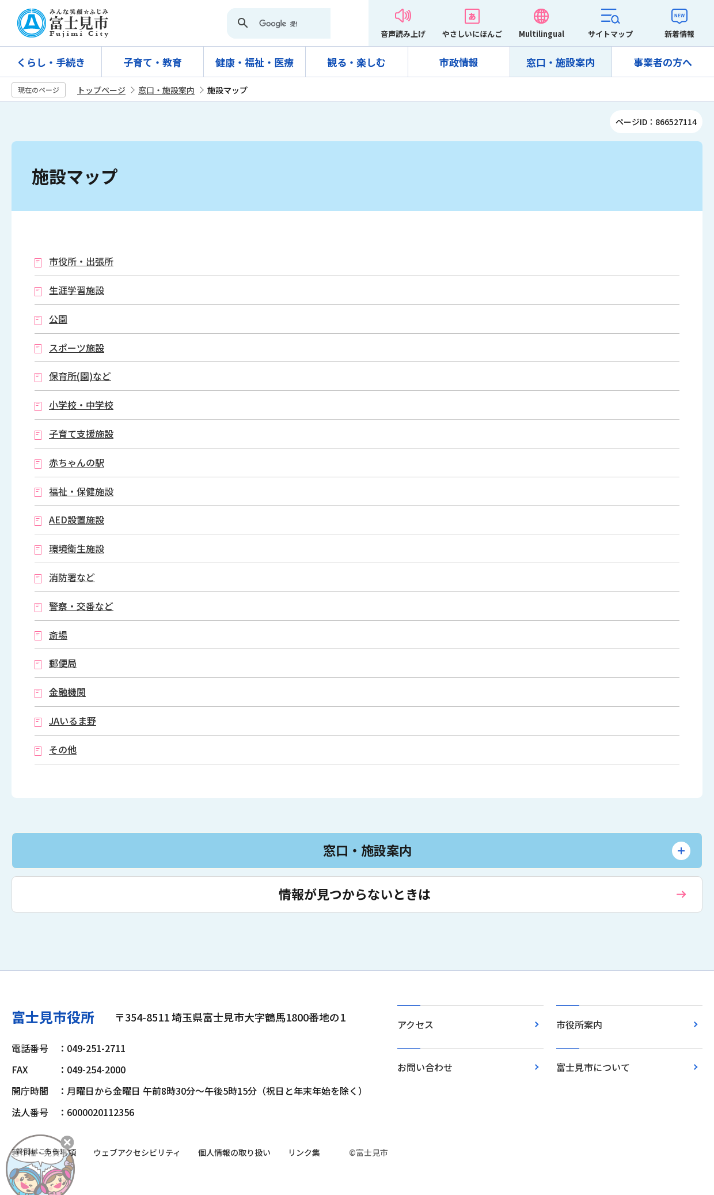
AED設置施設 (76, 520)
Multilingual (541, 33)
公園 (58, 319)
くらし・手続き (51, 62)
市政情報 (458, 62)
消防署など (72, 577)
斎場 (58, 635)
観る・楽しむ (356, 62)
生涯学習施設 (76, 290)
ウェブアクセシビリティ (137, 1152)
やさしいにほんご (472, 33)
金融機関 (67, 692)
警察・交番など (81, 606)
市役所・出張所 (81, 261)
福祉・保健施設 (81, 491)
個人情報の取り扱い (234, 1152)
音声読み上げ (403, 33)
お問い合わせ (425, 1067)
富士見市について (593, 1067)
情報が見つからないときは (355, 893)
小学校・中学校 (81, 405)
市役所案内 (579, 1024)
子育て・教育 (152, 62)
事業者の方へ (662, 62)
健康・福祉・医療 (254, 62)
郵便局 (63, 663)
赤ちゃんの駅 (76, 463)
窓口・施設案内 (560, 62)
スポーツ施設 (76, 348)
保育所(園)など (80, 376)
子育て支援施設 (81, 434)
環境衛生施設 (76, 548)
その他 (63, 750)
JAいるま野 (72, 721)
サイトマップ (610, 33)
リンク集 (304, 1152)
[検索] (278, 24)
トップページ (101, 90)
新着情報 (679, 33)
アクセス (415, 1024)
